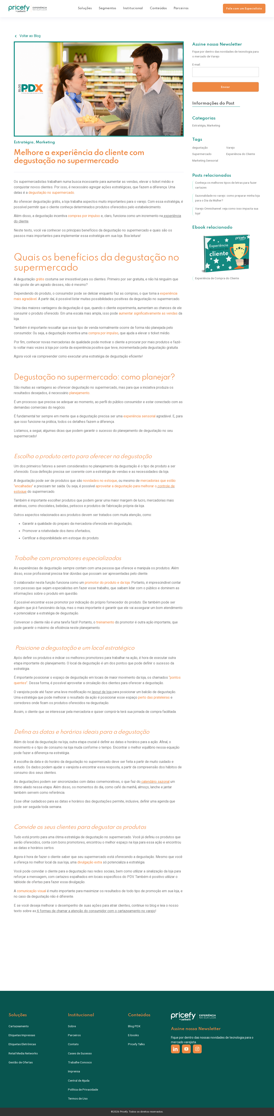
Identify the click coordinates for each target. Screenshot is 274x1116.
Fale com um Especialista (244, 8)
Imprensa (74, 1071)
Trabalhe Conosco (80, 1062)
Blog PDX (134, 1026)
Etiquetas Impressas (22, 1035)
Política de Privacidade (83, 1089)
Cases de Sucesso (80, 1053)
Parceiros (181, 8)
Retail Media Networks (23, 1053)
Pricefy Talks (136, 1044)
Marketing (45, 142)
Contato (73, 1044)
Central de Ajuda (78, 1080)
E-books (133, 1035)
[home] (28, 8)
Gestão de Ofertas (21, 1062)
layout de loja (101, 692)
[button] (85, 9)
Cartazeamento (19, 1026)
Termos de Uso (78, 1098)
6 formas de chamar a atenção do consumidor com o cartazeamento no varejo (95, 911)
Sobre (72, 1026)
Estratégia (24, 142)
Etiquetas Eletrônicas (22, 1044)
